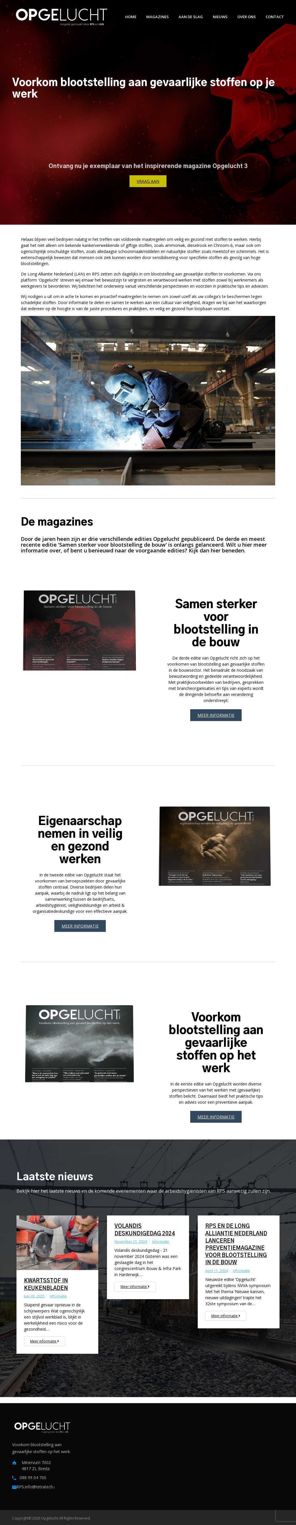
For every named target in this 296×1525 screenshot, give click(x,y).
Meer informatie (215, 715)
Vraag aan (148, 181)
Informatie (58, 1296)
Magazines (157, 16)
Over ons (246, 16)
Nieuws (220, 16)
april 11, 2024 (216, 1270)
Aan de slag (191, 16)
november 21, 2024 (130, 1241)
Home (130, 16)
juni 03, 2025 (34, 1296)
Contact (275, 16)
